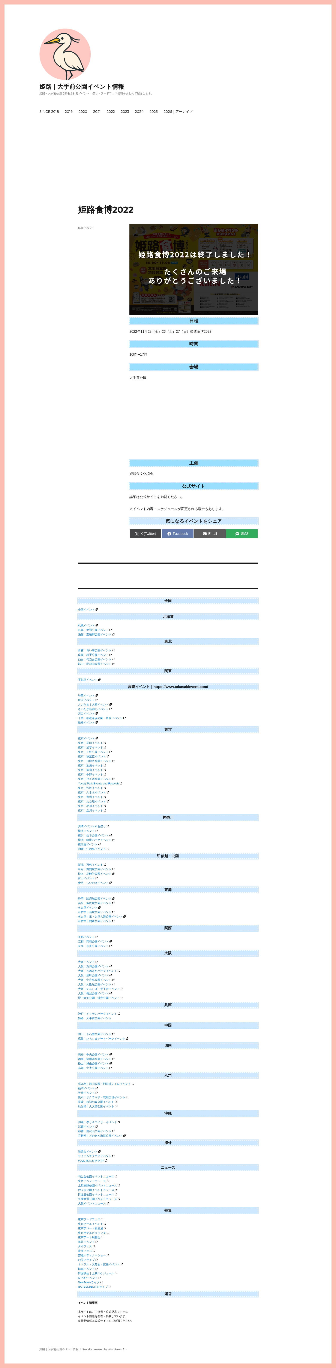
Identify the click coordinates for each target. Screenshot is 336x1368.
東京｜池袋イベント (92, 765)
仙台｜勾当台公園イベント (96, 659)
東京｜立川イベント (92, 810)
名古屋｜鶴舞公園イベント (96, 921)
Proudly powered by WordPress (103, 1349)
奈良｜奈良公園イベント (95, 946)
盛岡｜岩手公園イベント (95, 654)
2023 (125, 112)
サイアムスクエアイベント (96, 1156)
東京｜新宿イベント (92, 770)
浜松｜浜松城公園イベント (96, 903)
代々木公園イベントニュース (97, 1190)
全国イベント (88, 609)
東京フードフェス (90, 1219)
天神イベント (88, 1092)
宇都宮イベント (89, 679)
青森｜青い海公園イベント (96, 650)
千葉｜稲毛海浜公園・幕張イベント (102, 718)
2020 (83, 112)
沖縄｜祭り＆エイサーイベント (99, 1122)
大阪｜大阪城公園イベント (96, 984)
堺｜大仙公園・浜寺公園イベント (100, 997)
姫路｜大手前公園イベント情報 (81, 86)
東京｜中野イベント (92, 774)
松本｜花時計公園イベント (96, 873)
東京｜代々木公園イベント (96, 779)
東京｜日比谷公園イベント (96, 761)
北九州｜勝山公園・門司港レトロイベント (106, 1083)
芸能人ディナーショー (93, 1255)
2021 (97, 112)
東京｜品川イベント (92, 806)
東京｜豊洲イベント (92, 797)
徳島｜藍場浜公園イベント (96, 1059)
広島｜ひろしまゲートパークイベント (103, 1038)
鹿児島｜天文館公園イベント (97, 1106)
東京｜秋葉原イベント (93, 756)
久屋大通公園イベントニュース (99, 1199)
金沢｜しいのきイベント (95, 882)
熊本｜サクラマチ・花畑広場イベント (103, 1097)
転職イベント (88, 1268)
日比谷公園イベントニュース (97, 1194)
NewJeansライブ (90, 1282)
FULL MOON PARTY (92, 1160)
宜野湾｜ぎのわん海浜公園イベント (102, 1135)
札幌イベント (88, 625)
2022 (111, 112)
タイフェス (86, 1246)
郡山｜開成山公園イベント (96, 663)
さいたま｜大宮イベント (95, 704)
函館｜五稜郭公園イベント (96, 634)
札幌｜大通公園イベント (95, 630)
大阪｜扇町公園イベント (95, 975)
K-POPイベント (89, 1277)
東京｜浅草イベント (92, 747)
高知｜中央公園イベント (95, 1068)
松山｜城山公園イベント (95, 1063)
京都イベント (88, 937)
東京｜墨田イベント (92, 743)
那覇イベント (88, 1126)
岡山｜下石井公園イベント (96, 1034)
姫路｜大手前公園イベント (94, 1018)
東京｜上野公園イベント (95, 752)
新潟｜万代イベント (92, 864)
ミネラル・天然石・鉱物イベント (100, 1264)
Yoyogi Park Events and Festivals (100, 783)
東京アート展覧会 (90, 1237)
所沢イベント (88, 700)
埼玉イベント (88, 695)
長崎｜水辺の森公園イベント (97, 1101)
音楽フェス (86, 1250)
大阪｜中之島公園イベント (96, 979)
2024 (139, 112)
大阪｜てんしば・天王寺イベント (100, 988)
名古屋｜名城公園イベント (96, 912)
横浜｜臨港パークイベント (96, 839)
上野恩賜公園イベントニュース (99, 1185)
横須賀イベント (89, 844)
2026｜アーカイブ (178, 112)
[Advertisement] (168, 173)
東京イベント (88, 738)
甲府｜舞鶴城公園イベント (96, 869)
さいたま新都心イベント (95, 709)
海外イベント (88, 1241)
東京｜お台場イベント (93, 801)
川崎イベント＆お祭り (93, 826)
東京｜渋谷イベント (92, 788)
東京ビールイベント (92, 1223)
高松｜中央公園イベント (95, 1054)
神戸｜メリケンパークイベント (99, 1013)
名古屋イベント (89, 907)
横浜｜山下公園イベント (95, 835)
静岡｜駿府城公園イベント (96, 898)
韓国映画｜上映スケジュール (97, 1273)
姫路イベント (86, 228)
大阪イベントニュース (93, 1203)
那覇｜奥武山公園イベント (96, 1131)
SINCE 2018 (49, 112)
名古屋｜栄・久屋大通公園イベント (102, 916)
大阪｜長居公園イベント (95, 993)
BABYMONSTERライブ (94, 1286)
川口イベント (88, 713)
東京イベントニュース (93, 1181)
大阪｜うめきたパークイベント (99, 970)
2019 (69, 112)
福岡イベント (88, 1088)
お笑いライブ (88, 1259)
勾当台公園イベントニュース (97, 1176)
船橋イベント (88, 722)
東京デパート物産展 (92, 1228)
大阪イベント (88, 961)
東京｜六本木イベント (93, 792)
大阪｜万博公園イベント (95, 966)
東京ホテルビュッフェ (93, 1232)
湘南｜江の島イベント (93, 848)
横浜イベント (88, 830)
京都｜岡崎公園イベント (95, 941)
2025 (154, 112)
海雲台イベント (89, 1151)
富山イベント (88, 878)
